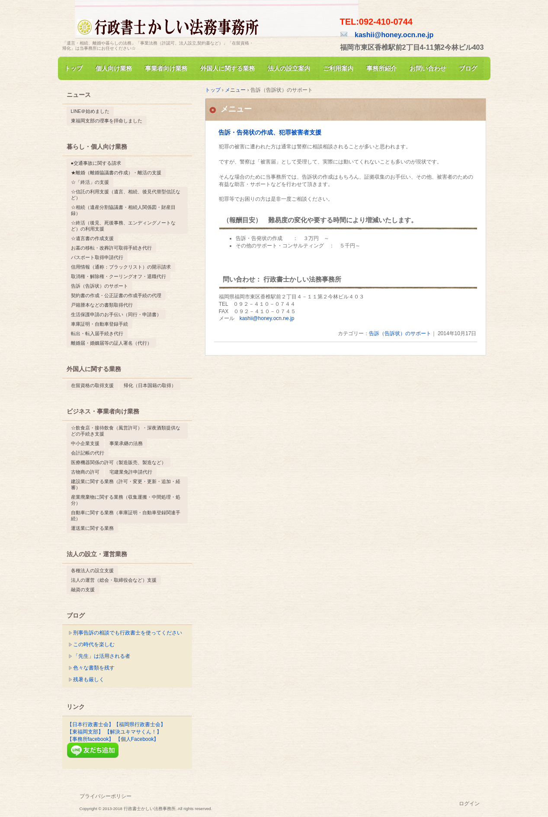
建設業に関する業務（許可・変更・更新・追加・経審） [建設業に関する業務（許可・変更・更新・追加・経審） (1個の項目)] (125, 484)
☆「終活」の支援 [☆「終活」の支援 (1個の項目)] (90, 182)
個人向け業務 (114, 68)
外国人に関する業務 (227, 68)
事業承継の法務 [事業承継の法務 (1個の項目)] (126, 443)
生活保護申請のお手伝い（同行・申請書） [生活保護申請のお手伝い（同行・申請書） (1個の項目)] (116, 314)
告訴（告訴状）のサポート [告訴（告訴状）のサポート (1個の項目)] (99, 285)
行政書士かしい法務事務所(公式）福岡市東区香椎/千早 (161, 23)
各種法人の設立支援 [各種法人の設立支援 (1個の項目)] (92, 570)
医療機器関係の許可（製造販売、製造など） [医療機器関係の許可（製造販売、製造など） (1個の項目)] (118, 462)
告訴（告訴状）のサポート (400, 333)
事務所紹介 (381, 68)
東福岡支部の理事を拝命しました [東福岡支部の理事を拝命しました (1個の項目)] (106, 120)
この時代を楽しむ (94, 644)
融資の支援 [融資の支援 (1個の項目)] (83, 589)
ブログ (468, 68)
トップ (73, 68)
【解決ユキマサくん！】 (133, 732)
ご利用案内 (338, 68)
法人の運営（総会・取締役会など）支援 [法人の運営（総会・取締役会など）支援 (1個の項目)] (114, 580)
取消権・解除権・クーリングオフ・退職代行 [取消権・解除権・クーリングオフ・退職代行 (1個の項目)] (118, 276)
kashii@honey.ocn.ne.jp (387, 34)
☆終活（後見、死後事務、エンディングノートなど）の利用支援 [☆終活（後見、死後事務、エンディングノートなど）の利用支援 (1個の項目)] (123, 225)
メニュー (236, 109)
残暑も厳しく (88, 679)
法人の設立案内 (289, 68)
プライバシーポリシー (105, 796)
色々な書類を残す (94, 668)
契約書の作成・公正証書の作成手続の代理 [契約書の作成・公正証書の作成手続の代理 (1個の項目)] (116, 295)
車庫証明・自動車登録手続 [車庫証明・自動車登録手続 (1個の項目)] (99, 324)
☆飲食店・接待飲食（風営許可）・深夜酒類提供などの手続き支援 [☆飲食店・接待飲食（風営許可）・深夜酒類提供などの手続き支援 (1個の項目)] (125, 430)
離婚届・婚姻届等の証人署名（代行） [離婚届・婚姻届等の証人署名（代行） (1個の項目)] (111, 343)
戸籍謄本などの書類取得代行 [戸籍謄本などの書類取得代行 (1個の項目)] (102, 305)
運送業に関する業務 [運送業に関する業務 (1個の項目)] (92, 528)
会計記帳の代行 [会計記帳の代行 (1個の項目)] (87, 452)
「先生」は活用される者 (101, 656)
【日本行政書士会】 (90, 724)
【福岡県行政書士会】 (140, 724)
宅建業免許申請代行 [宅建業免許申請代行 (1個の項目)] (130, 471)
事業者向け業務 (166, 68)
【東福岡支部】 (85, 732)
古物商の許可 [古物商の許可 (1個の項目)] (85, 471)
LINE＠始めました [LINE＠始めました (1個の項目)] (90, 111)
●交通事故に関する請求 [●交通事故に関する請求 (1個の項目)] (96, 163)
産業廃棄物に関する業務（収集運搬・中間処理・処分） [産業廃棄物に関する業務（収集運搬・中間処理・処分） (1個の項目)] (125, 500)
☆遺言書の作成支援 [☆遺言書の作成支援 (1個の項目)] (92, 238)
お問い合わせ (428, 68)
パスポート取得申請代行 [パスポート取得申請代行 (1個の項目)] (97, 257)
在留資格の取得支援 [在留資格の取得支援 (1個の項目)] (92, 385)
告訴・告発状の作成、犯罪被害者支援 (269, 132)
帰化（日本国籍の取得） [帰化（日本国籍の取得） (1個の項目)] (150, 385)
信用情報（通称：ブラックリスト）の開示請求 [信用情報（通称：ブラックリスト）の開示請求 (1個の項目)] (121, 266)
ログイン (469, 804)
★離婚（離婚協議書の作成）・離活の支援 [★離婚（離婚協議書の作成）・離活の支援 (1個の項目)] (116, 172)
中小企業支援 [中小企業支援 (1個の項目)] (85, 443)
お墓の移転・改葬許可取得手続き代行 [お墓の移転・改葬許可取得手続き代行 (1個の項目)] (111, 247)
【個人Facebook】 (137, 739)
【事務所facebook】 (90, 739)
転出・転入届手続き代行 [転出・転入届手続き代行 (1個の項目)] (97, 333)
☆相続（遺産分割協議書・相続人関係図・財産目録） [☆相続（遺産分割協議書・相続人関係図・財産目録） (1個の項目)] (123, 210)
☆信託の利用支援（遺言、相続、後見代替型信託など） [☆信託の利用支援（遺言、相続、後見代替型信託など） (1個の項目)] (125, 194)
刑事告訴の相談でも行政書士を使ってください (127, 633)
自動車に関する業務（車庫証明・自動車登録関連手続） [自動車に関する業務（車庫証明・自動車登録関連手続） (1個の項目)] (125, 515)
